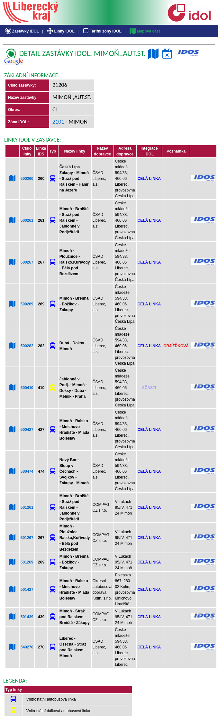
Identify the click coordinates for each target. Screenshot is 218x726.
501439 (27, 617)
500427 (27, 429)
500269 (27, 304)
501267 (27, 537)
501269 (27, 562)
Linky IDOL (60, 31)
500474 (27, 471)
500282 (27, 346)
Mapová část (144, 31)
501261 (27, 507)
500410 (27, 388)
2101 (58, 121)
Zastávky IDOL (21, 31)
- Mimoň (76, 121)
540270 (27, 647)
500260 (27, 178)
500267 (27, 262)
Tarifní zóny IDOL (102, 31)
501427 (27, 589)
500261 (27, 220)
